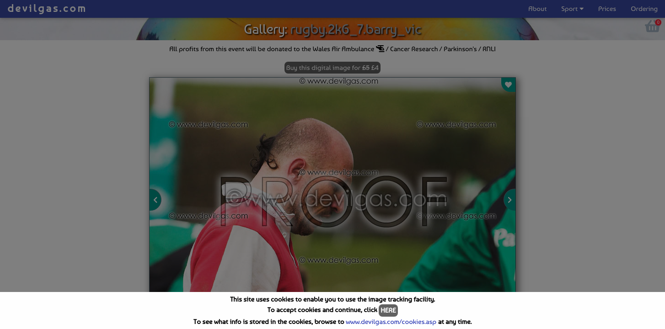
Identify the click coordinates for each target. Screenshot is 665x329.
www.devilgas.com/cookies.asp (391, 322)
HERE (388, 310)
